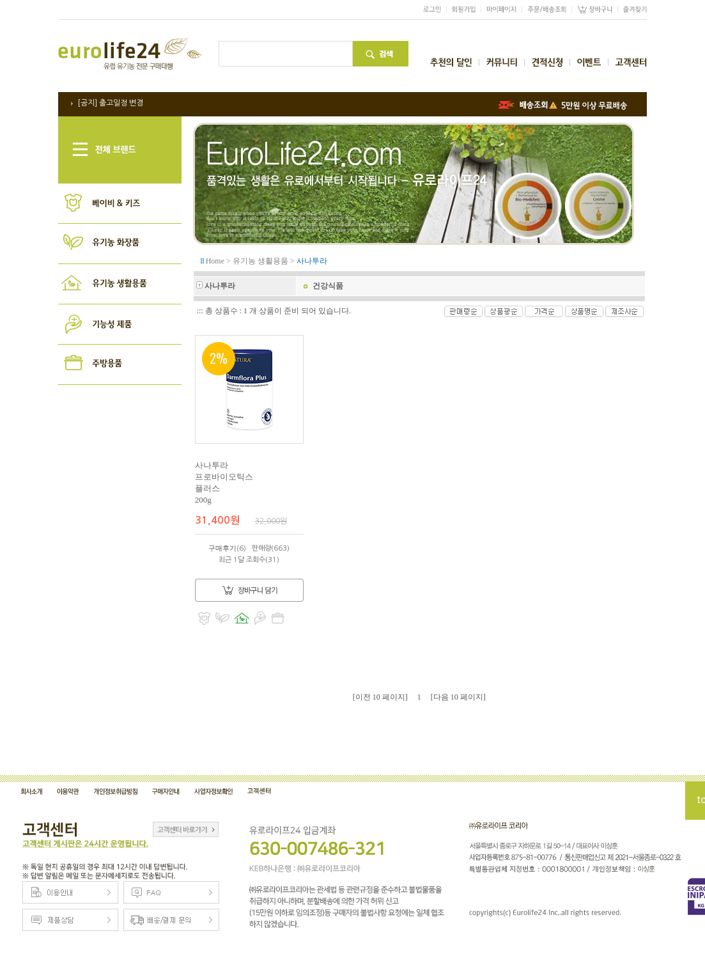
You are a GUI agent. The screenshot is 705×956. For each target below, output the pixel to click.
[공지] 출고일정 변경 (110, 103)
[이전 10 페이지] (380, 697)
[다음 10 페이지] (458, 697)
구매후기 (222, 548)
